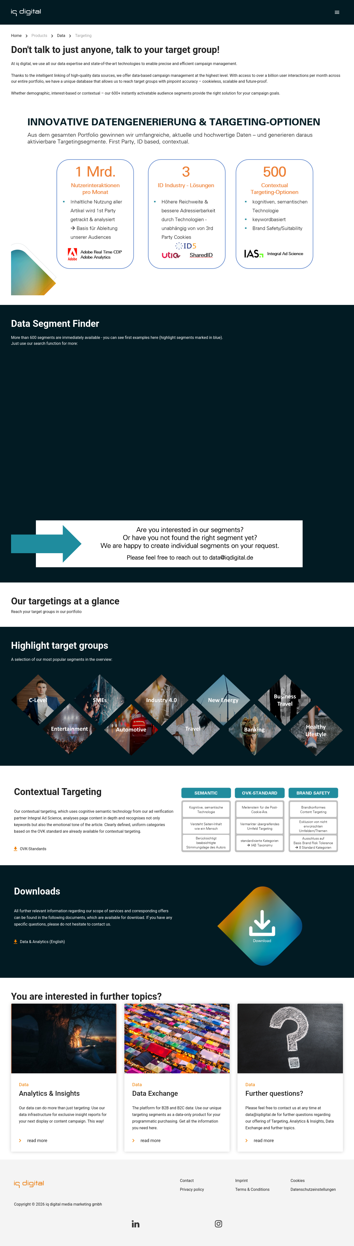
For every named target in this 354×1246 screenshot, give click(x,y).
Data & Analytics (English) (39, 942)
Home (16, 35)
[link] (204, 1180)
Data (61, 35)
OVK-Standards (30, 849)
